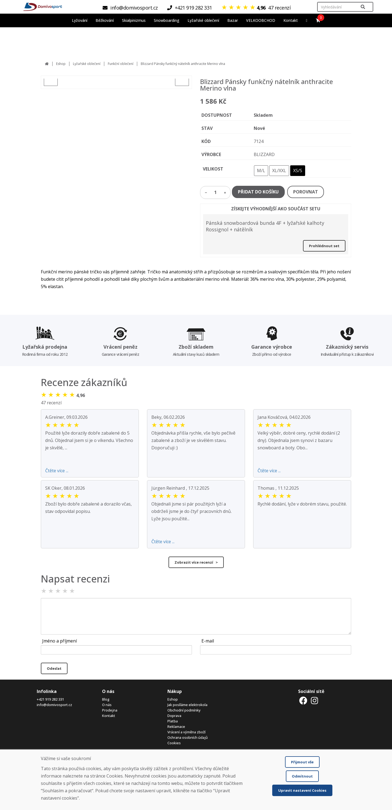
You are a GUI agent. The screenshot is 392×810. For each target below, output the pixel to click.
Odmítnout (302, 776)
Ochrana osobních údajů (187, 737)
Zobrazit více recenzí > (196, 562)
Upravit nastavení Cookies (302, 790)
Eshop (61, 63)
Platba (172, 721)
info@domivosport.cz (54, 704)
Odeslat (54, 668)
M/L (261, 171)
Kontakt (290, 20)
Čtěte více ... (56, 471)
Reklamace (176, 726)
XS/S (297, 171)
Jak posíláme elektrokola (187, 704)
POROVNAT (305, 192)
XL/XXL (279, 171)
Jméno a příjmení (59, 641)
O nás (107, 704)
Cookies (174, 742)
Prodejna (109, 710)
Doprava (174, 715)
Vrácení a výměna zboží (186, 732)
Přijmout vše (302, 762)
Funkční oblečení (120, 63)
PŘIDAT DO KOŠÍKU (258, 192)
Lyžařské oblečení (86, 63)
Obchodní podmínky (184, 710)
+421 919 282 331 (50, 699)
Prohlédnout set (324, 245)
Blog (105, 699)
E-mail (207, 641)
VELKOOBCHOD (260, 20)
